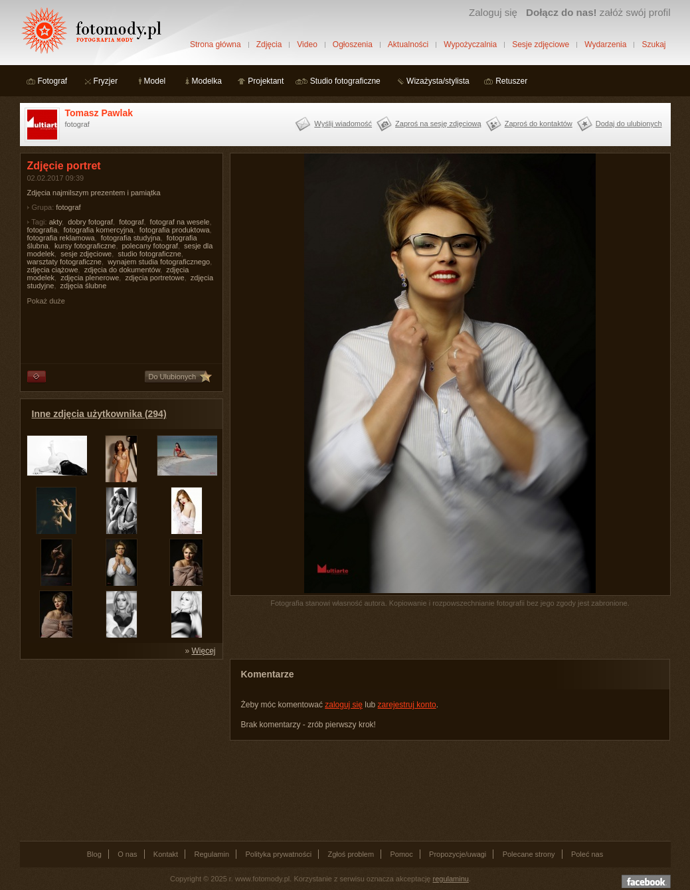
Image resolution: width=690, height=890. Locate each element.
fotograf (68, 207)
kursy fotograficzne (85, 246)
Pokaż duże (46, 301)
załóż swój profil (598, 12)
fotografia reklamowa (61, 238)
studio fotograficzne (149, 254)
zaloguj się (344, 704)
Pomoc (401, 854)
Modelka (207, 81)
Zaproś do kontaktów (538, 124)
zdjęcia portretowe (154, 278)
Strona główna (215, 44)
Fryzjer (106, 81)
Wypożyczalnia (470, 44)
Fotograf (53, 81)
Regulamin (212, 854)
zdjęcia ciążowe (52, 270)
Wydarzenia (605, 44)
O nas (127, 854)
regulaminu (451, 879)
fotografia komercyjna (98, 230)
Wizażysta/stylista (438, 81)
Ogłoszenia (353, 44)
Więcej (203, 651)
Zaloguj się (493, 12)
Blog (94, 854)
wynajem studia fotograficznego (159, 262)
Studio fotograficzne (345, 81)
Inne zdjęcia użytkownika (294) (99, 413)
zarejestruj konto (407, 704)
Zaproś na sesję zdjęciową (438, 124)
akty (55, 222)
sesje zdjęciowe (86, 254)
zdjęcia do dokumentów (122, 270)
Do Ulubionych (173, 377)
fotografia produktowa (174, 230)
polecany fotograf (150, 246)
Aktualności (408, 44)
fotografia (42, 230)
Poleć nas (587, 854)
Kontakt (165, 854)
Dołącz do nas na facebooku (646, 881)
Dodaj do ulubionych (629, 124)
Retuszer (511, 81)
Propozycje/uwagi (457, 854)
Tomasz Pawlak (99, 113)
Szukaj (653, 44)
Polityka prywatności (278, 854)
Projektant (266, 81)
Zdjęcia (269, 44)
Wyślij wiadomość (343, 124)
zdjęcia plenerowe (89, 278)
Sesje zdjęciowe (540, 44)
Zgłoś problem (350, 854)
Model (155, 81)
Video (307, 44)
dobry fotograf (90, 222)
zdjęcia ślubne (83, 286)
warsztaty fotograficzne (64, 262)
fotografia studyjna (131, 238)
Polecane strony (529, 854)
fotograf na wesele (180, 222)
